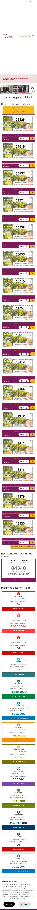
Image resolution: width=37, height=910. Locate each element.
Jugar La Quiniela (18, 609)
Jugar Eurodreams (18, 784)
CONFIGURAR (18, 896)
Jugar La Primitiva (18, 696)
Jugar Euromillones (18, 827)
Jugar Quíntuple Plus (18, 762)
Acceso (23, 36)
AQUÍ (23, 898)
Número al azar (18, 112)
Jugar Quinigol (18, 674)
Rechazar (24, 904)
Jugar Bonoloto (18, 805)
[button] (3, 91)
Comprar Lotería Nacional (18, 718)
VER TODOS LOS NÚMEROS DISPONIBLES (23, 547)
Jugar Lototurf (18, 740)
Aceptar (9, 904)
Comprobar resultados (19, 580)
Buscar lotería (18, 108)
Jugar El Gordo (18, 631)
